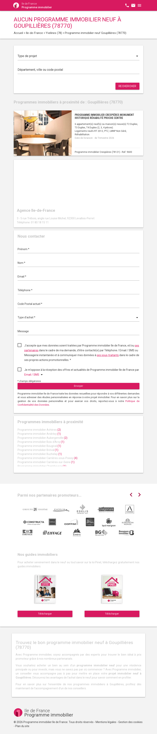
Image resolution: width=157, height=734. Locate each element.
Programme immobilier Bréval (38, 449)
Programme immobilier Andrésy (39, 433)
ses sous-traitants (108, 355)
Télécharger (45, 613)
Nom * (21, 262)
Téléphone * (25, 290)
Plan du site (22, 726)
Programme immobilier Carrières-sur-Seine (46, 462)
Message (23, 331)
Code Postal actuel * (30, 303)
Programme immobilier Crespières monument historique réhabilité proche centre (104, 116)
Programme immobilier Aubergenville (42, 437)
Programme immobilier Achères (39, 429)
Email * (22, 276)
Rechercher (127, 86)
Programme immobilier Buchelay (40, 454)
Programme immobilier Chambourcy (42, 466)
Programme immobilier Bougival (39, 445)
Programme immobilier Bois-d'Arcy (41, 441)
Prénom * (23, 249)
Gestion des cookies (130, 722)
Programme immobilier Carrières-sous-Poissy (47, 458)
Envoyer (78, 386)
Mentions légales (106, 722)
